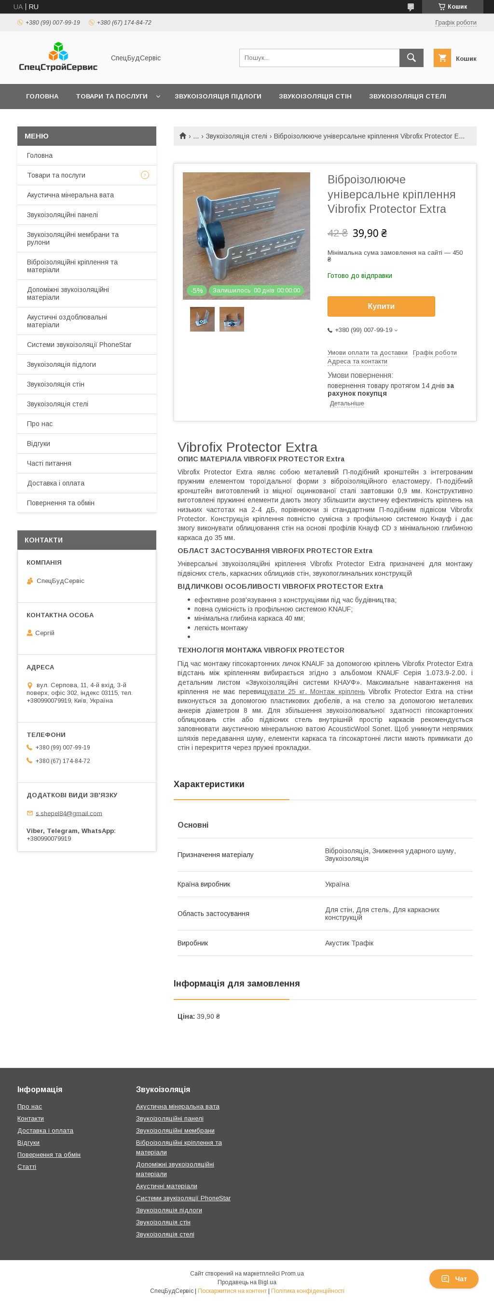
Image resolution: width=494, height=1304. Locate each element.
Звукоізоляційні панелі (62, 215)
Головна (42, 96)
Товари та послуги (112, 96)
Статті (26, 1166)
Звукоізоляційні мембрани (175, 1130)
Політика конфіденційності (307, 1291)
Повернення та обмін (61, 503)
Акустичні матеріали (166, 1186)
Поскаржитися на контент (232, 1291)
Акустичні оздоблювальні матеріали (67, 321)
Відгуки (38, 443)
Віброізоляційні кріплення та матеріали (72, 266)
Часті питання (49, 463)
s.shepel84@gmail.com (69, 813)
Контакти (30, 1118)
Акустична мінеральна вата (70, 195)
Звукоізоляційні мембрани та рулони (73, 238)
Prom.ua (292, 1273)
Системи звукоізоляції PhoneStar (79, 344)
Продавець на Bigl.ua (247, 1282)
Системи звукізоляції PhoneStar (183, 1198)
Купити (381, 306)
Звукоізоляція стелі (407, 96)
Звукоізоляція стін (315, 96)
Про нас (40, 424)
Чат (454, 1279)
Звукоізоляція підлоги (218, 96)
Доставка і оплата (55, 483)
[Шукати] (411, 58)
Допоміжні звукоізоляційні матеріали (68, 293)
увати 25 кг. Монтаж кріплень (316, 691)
